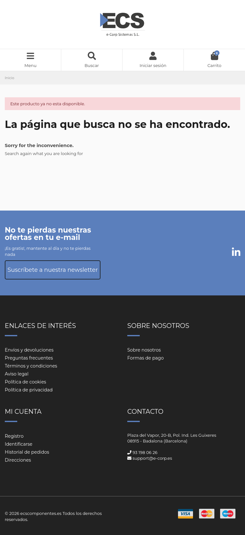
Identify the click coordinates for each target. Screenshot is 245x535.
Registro (14, 436)
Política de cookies (25, 382)
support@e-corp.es (152, 458)
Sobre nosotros (144, 350)
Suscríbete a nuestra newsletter (52, 269)
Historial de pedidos (27, 452)
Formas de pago (145, 358)
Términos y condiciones (31, 366)
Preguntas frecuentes (29, 358)
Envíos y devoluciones (29, 350)
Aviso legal (16, 374)
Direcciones (18, 460)
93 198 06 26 (144, 452)
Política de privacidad (29, 390)
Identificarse (19, 444)
